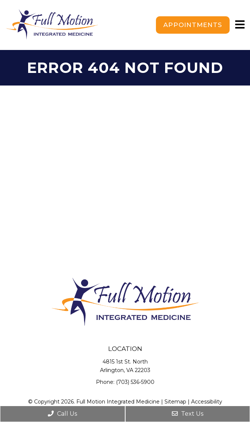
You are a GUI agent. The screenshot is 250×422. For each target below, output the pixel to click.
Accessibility (206, 401)
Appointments (192, 25)
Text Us (187, 413)
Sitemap (175, 401)
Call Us (62, 413)
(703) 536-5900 (135, 382)
